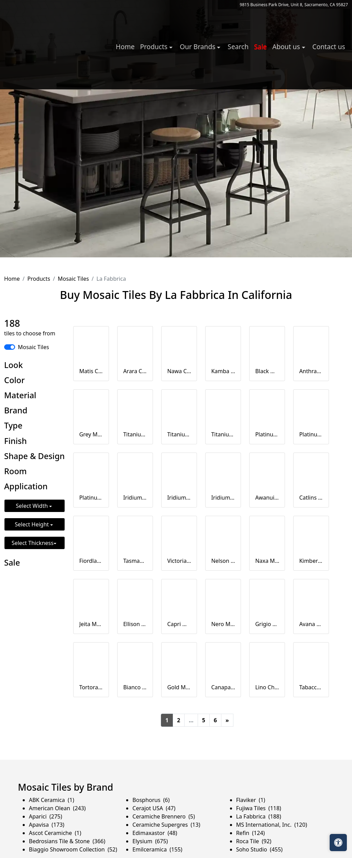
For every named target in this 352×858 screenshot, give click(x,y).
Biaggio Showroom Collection (73, 849)
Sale (260, 46)
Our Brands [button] (198, 46)
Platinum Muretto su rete (91, 497)
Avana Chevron (311, 624)
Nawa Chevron (179, 371)
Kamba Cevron (223, 371)
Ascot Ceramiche (55, 833)
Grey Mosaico (91, 434)
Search (238, 46)
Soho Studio (259, 849)
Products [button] (154, 46)
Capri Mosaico (179, 624)
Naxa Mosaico (267, 561)
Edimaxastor (154, 833)
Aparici (45, 816)
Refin (250, 833)
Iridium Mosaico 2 (179, 497)
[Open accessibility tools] (338, 842)
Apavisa (46, 824)
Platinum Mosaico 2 (311, 434)
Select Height (32, 524)
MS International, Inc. (271, 824)
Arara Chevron (135, 371)
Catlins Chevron (311, 497)
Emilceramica (157, 849)
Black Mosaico (267, 371)
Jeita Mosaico (91, 624)
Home (125, 46)
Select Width (32, 506)
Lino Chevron (267, 687)
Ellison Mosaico (135, 624)
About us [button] (286, 46)
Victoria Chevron (179, 561)
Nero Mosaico (223, 624)
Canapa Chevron (223, 687)
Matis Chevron (91, 371)
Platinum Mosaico (267, 434)
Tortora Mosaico (91, 687)
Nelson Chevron (223, 561)
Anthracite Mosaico (311, 371)
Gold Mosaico (179, 687)
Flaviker (250, 800)
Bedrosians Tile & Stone (67, 841)
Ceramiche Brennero (163, 816)
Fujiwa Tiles (258, 808)
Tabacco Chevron (311, 687)
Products (38, 278)
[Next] (227, 720)
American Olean (57, 808)
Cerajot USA (153, 808)
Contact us (328, 46)
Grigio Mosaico (267, 624)
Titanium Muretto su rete (223, 434)
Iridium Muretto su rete (223, 497)
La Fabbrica (258, 816)
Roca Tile (254, 841)
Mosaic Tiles (73, 278)
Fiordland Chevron (91, 561)
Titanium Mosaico (135, 434)
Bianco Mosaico (135, 687)
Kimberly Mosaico (311, 561)
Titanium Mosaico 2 (179, 434)
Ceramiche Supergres (166, 824)
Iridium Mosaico (135, 497)
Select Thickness (33, 543)
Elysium (150, 841)
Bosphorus (150, 800)
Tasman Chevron (135, 561)
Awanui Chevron (267, 497)
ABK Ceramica (51, 800)
